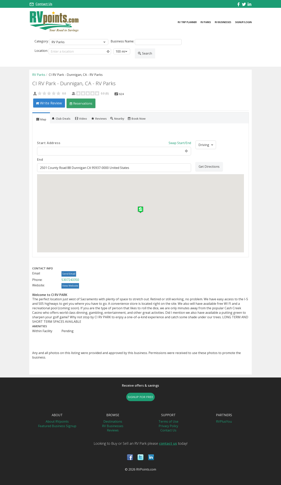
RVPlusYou (224, 421)
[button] (140, 209)
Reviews (99, 118)
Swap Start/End (180, 143)
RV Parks (206, 22)
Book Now (137, 118)
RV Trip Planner (187, 22)
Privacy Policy (168, 426)
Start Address (48, 143)
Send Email (68, 273)
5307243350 (70, 280)
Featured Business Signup (57, 426)
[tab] (41, 117)
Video (81, 118)
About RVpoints (57, 421)
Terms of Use (168, 421)
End (40, 159)
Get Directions (209, 166)
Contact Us (44, 4)
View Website (70, 285)
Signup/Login (243, 22)
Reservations (81, 103)
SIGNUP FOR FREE (140, 397)
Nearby (117, 118)
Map (41, 119)
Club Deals (61, 118)
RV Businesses (223, 22)
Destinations (112, 421)
